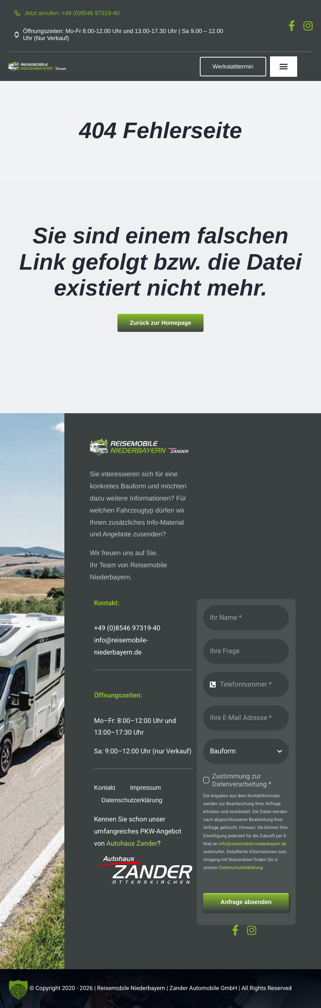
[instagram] (308, 25)
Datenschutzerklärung (240, 867)
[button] (18, 989)
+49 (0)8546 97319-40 (127, 628)
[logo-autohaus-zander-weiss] (143, 859)
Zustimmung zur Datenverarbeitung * (241, 780)
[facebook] (291, 25)
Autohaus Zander (132, 843)
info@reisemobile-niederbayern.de (252, 843)
